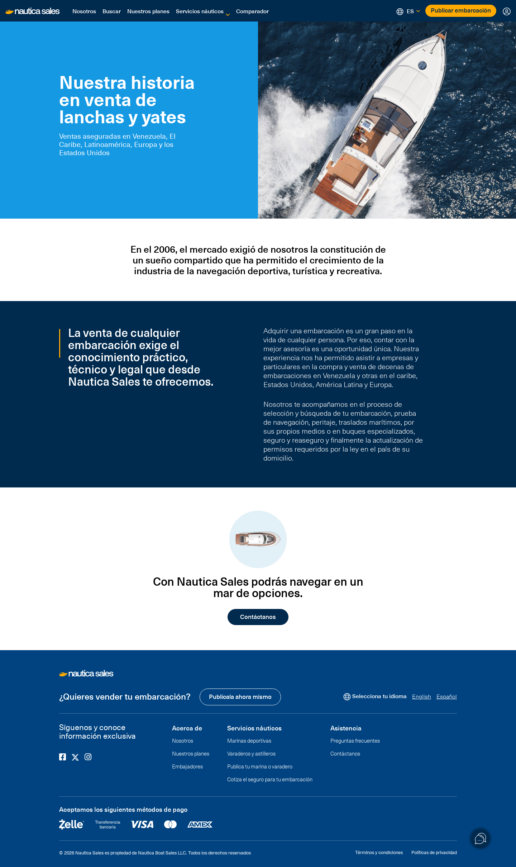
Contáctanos (258, 616)
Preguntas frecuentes (355, 740)
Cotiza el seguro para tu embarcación (269, 778)
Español (446, 695)
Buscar (111, 10)
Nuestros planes (148, 10)
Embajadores (187, 766)
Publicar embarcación (461, 10)
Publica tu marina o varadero (259, 766)
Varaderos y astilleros (251, 753)
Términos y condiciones (379, 851)
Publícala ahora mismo (240, 696)
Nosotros (84, 10)
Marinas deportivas (249, 740)
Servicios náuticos (200, 10)
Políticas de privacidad (434, 851)
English (421, 695)
